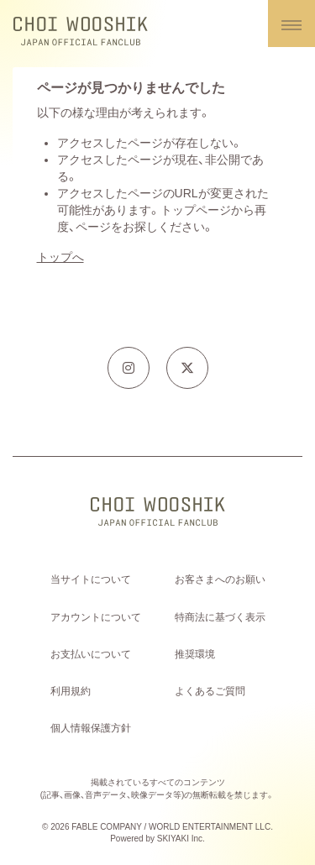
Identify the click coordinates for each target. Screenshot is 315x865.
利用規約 (70, 691)
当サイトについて (90, 579)
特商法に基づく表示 (220, 617)
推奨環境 (195, 654)
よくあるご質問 (210, 691)
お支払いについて (90, 654)
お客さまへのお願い (220, 579)
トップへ (60, 257)
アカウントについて (95, 617)
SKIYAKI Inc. (181, 838)
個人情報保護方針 (90, 728)
